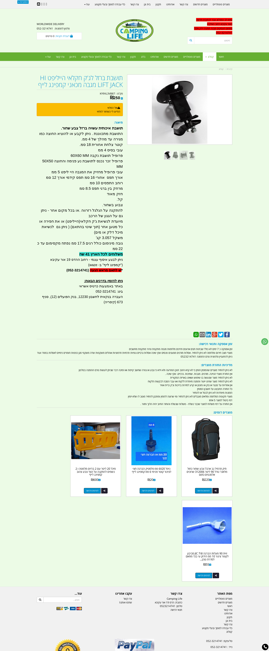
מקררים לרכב (93, 631)
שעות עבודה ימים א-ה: (210, 575)
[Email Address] (38, 4)
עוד (48, 56)
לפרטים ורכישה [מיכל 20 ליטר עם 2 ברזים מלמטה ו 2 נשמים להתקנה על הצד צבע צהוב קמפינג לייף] (106, 485)
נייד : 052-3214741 (221, 556)
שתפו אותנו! (125, 512)
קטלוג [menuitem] (209, 56)
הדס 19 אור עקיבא (222, 568)
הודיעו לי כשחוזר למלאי (108, 111)
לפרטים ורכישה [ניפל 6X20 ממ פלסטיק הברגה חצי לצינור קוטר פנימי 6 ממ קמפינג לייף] (156, 485)
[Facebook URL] (46, 4)
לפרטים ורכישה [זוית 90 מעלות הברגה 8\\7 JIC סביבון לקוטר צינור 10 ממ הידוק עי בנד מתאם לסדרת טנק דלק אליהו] (56, 485)
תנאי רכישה (176, 519)
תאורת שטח (108, 631)
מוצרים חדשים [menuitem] (171, 56)
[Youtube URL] (41, 4)
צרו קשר (127, 508)
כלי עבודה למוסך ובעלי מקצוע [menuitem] (96, 56)
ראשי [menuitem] (221, 56)
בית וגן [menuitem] (72, 56)
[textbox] (209, 26)
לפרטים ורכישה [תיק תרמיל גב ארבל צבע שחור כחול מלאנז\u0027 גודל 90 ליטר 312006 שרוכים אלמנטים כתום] (206, 485)
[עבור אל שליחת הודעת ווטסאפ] (264, 341)
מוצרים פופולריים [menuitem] (191, 56)
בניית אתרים (122, 648)
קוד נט (129, 648)
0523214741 (167, 515)
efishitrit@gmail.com (220, 562)
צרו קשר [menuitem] (121, 56)
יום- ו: (202, 587)
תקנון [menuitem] (133, 56)
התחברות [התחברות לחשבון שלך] (23, 2)
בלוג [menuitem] (143, 56)
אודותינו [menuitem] (154, 56)
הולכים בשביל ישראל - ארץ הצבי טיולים (134, 575)
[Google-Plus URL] (44, 4)
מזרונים (81, 631)
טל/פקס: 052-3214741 (219, 550)
